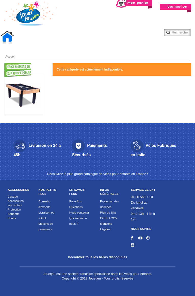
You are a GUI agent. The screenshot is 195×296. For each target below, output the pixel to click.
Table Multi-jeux (83, 37)
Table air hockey (62, 37)
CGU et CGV (108, 218)
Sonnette (14, 213)
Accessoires (18, 189)
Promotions (13, 70)
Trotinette (108, 37)
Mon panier (136, 2)
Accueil (8, 38)
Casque (13, 196)
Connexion (177, 6)
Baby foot (23, 37)
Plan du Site (108, 212)
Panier (12, 218)
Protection (14, 209)
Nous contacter (79, 212)
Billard (41, 37)
